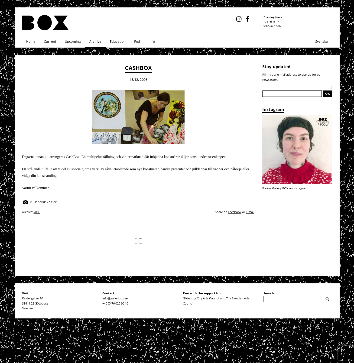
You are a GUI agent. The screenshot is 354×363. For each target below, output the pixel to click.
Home (31, 41)
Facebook (234, 212)
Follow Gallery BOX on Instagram (285, 188)
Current (50, 41)
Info (152, 41)
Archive (95, 41)
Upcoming (73, 41)
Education (118, 41)
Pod (137, 41)
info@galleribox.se (115, 298)
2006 (37, 212)
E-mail (250, 212)
